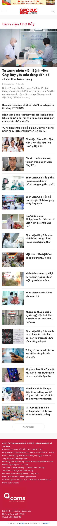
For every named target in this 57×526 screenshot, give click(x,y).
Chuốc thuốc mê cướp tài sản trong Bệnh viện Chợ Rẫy (39, 162)
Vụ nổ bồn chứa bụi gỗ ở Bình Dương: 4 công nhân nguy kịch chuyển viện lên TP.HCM (28, 129)
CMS (24, 523)
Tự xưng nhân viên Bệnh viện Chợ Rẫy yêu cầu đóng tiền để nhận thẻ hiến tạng (25, 74)
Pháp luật (20, 84)
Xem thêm (28, 426)
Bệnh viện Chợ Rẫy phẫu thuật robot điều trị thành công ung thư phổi (40, 181)
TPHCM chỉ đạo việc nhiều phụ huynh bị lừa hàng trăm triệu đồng (39, 411)
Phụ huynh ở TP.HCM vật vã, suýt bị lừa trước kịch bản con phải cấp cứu (40, 373)
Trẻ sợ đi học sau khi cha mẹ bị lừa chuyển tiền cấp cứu (40, 353)
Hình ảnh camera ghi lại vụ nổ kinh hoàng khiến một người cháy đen (39, 277)
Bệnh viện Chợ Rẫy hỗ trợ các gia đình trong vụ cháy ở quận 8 (40, 200)
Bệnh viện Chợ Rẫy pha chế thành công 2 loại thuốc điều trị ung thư (39, 238)
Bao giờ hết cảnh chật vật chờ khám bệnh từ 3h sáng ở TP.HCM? (28, 106)
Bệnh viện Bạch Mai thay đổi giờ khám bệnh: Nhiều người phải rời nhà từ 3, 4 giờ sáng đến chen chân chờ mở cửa (28, 118)
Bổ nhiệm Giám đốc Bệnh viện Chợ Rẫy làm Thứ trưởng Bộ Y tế (40, 142)
